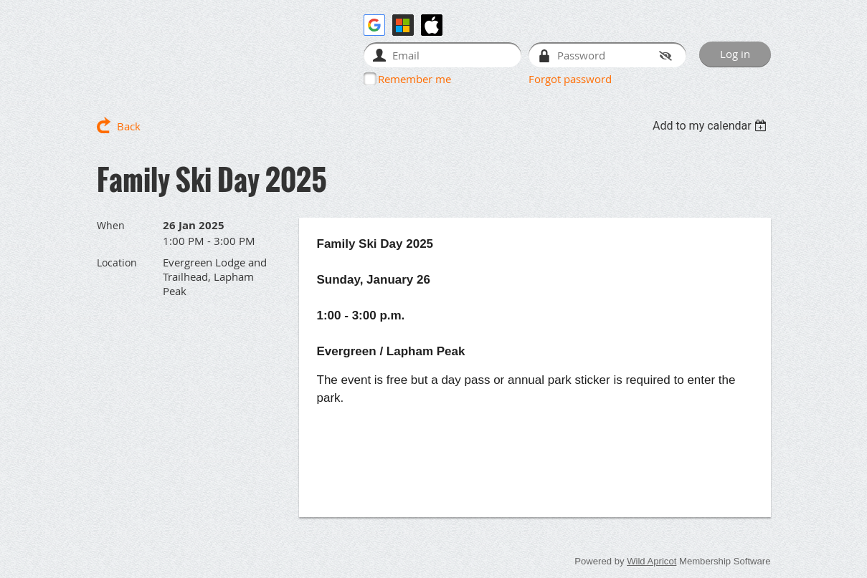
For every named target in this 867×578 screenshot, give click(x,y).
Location (117, 262)
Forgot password (570, 79)
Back (129, 126)
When (111, 225)
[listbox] (712, 126)
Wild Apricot (651, 561)
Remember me (414, 79)
